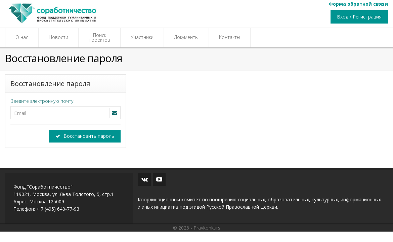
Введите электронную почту (41, 101)
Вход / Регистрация (359, 16)
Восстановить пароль (84, 136)
